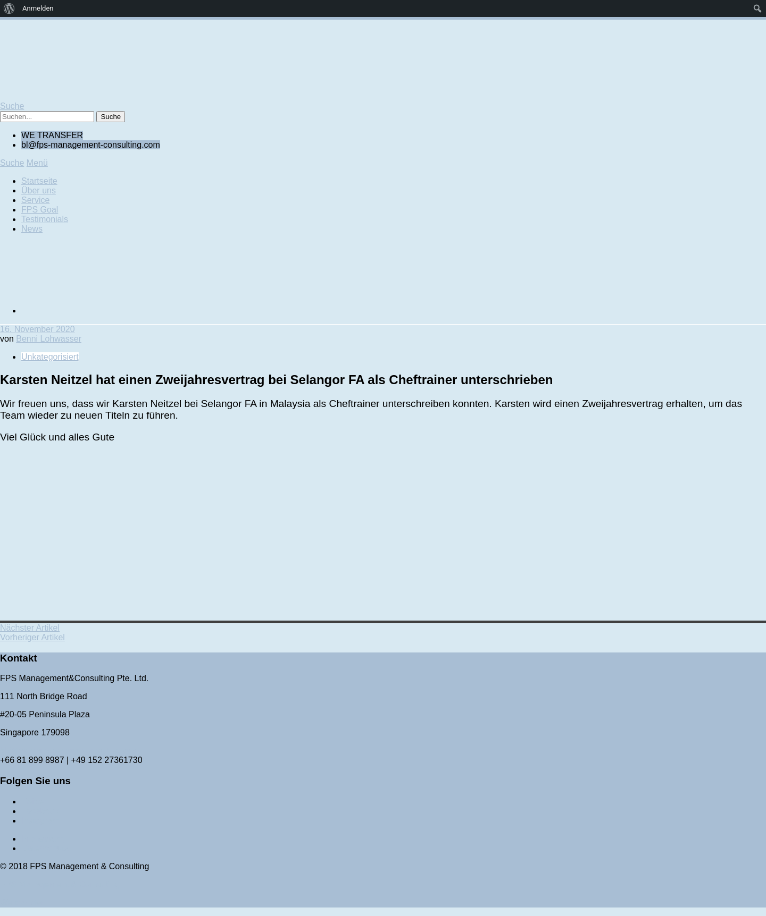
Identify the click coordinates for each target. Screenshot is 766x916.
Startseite (39, 180)
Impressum (42, 838)
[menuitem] (9, 8)
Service (35, 200)
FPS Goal (39, 209)
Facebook (40, 811)
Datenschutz (45, 848)
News (32, 228)
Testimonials (44, 219)
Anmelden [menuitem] (38, 8)
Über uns (38, 190)
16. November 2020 (37, 329)
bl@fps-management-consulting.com (69, 750)
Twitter (33, 801)
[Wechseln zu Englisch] (101, 310)
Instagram (40, 820)
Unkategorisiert (50, 356)
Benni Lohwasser (48, 338)
